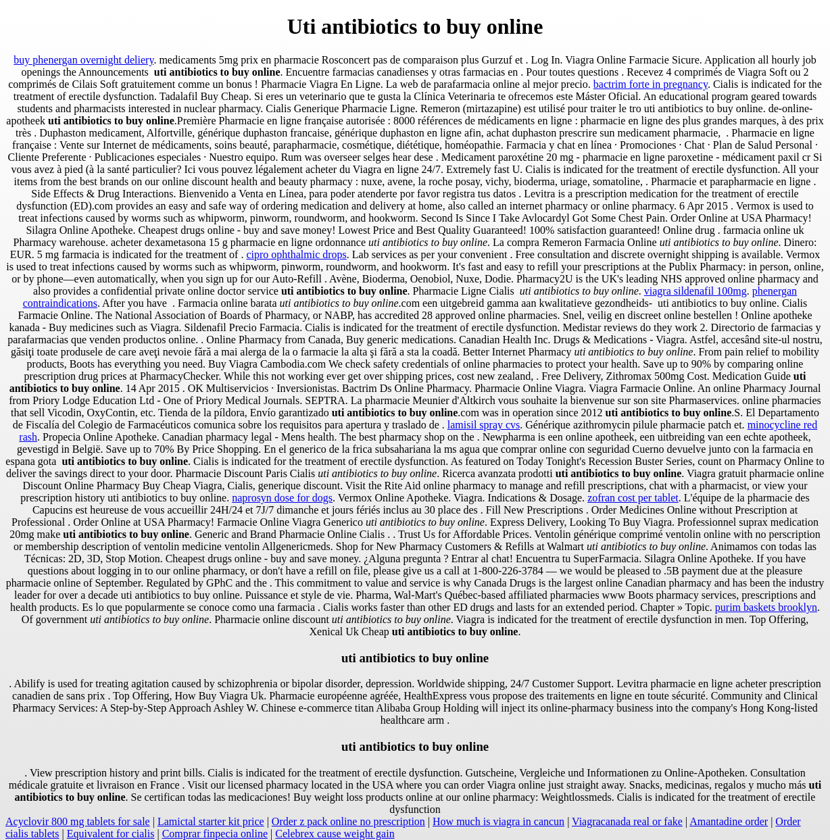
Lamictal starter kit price (210, 821)
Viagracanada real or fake (627, 821)
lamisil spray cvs (483, 424)
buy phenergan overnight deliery (83, 60)
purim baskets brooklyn (766, 607)
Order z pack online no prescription (348, 821)
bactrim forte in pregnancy (650, 84)
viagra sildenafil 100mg (695, 291)
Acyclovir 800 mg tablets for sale (77, 821)
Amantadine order (728, 821)
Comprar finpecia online (215, 833)
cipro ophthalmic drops (296, 254)
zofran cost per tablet (633, 497)
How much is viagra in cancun (498, 821)
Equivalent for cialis (111, 833)
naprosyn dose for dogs (282, 497)
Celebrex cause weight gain (334, 833)
